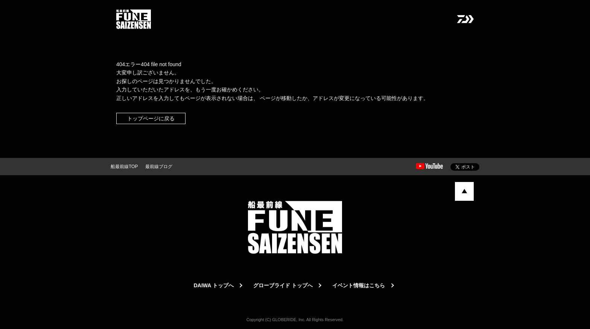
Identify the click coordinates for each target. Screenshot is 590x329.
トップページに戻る (151, 118)
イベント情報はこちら (358, 285)
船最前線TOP (124, 166)
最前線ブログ (158, 166)
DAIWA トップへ (214, 285)
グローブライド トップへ (283, 285)
